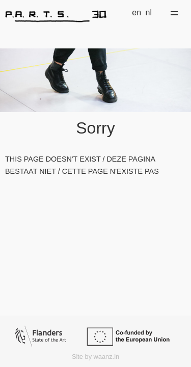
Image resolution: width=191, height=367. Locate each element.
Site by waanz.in (95, 356)
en (136, 12)
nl (149, 12)
